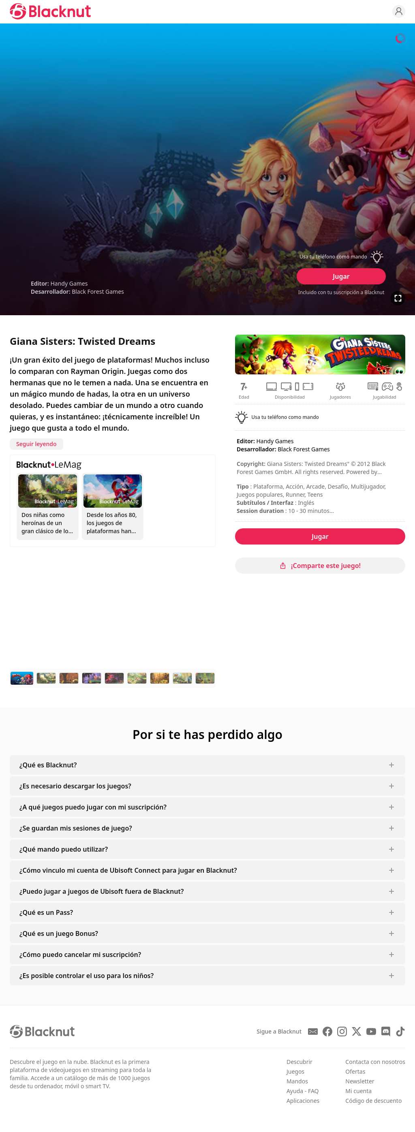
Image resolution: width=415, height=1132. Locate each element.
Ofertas (355, 1071)
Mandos (297, 1081)
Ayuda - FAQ (303, 1091)
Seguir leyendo (36, 444)
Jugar (341, 276)
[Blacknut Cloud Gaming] (50, 11)
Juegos (295, 1071)
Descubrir (299, 1062)
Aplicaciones (303, 1100)
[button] (341, 256)
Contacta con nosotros (375, 1062)
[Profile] (398, 11)
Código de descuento (373, 1100)
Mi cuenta (358, 1091)
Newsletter (359, 1081)
